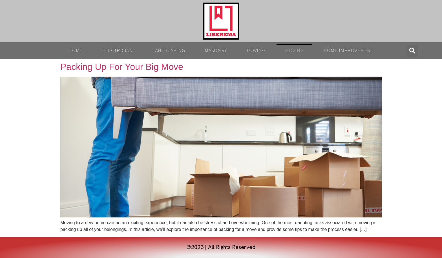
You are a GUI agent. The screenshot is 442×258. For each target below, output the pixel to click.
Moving (294, 50)
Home (75, 50)
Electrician (117, 50)
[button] (412, 51)
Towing (255, 50)
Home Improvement (349, 50)
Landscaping (169, 50)
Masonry (216, 50)
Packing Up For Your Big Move (121, 67)
